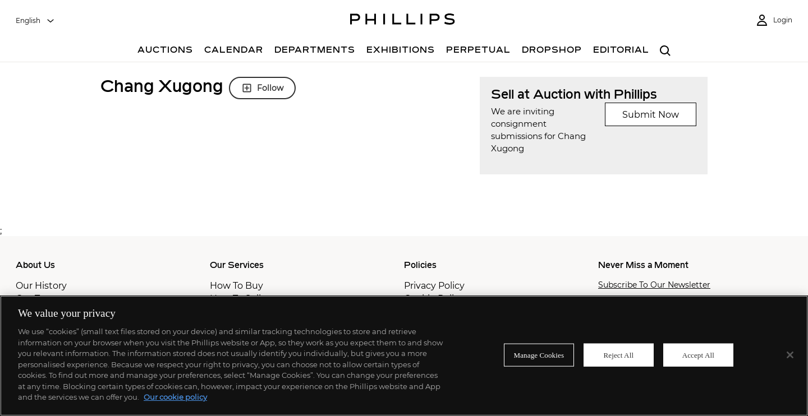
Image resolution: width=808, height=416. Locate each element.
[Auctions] (165, 51)
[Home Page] (402, 20)
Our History (41, 285)
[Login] (773, 20)
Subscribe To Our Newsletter (654, 285)
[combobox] (35, 20)
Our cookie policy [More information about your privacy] (175, 396)
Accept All (698, 354)
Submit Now (650, 114)
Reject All (618, 354)
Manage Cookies (539, 354)
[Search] (665, 51)
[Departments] (315, 51)
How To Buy (236, 285)
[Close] (790, 355)
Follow (262, 88)
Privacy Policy (434, 285)
